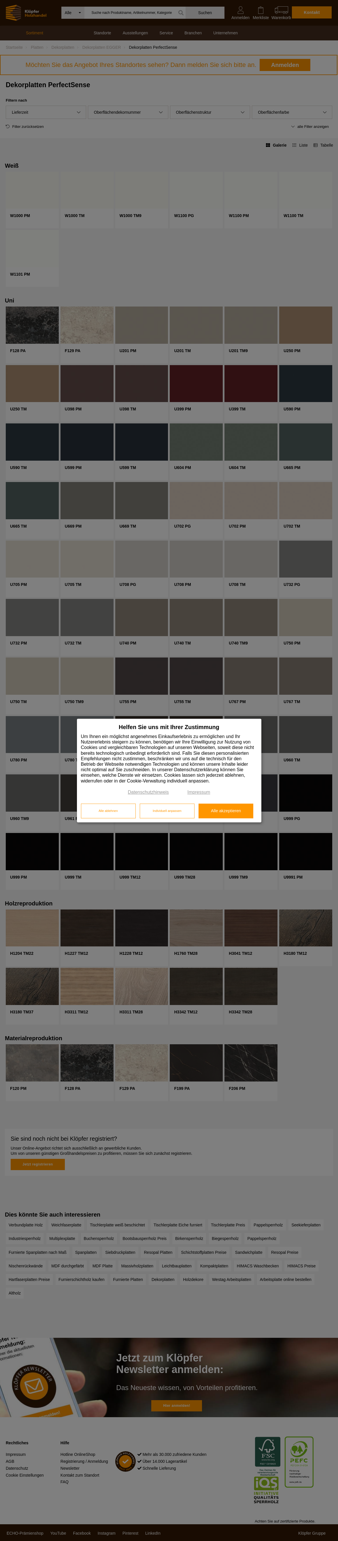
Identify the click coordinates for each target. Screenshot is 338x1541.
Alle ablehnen (108, 811)
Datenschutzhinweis (148, 792)
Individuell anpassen (167, 811)
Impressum (198, 792)
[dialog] (169, 770)
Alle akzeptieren (226, 811)
